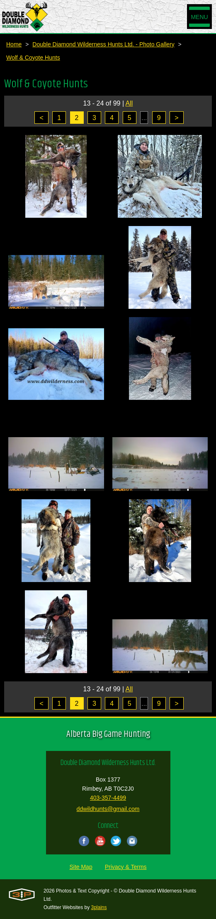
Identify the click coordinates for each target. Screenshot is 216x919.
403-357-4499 (108, 797)
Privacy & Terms (126, 867)
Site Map (80, 867)
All (129, 103)
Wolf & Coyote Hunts (33, 57)
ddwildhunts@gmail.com (108, 809)
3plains (99, 907)
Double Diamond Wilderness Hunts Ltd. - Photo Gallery (103, 44)
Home (14, 44)
